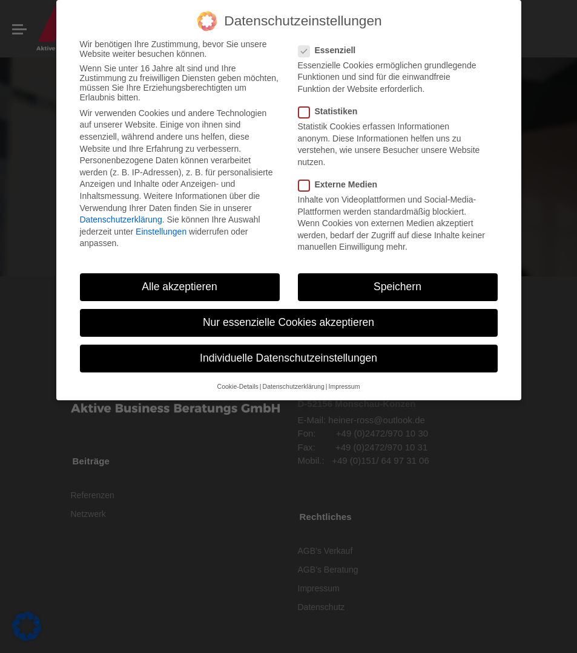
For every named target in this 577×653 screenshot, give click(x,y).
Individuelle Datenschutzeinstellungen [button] (288, 358)
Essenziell (331, 50)
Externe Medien (341, 184)
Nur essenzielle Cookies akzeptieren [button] (288, 322)
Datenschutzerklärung (121, 219)
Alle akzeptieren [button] (179, 287)
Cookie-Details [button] (238, 386)
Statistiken (332, 111)
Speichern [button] (397, 287)
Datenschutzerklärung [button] (294, 386)
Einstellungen (161, 231)
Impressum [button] (344, 386)
